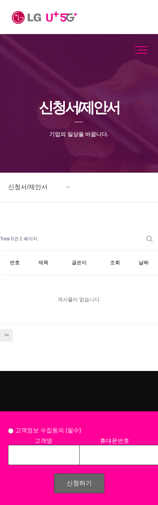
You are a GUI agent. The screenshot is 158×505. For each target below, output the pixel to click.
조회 (115, 263)
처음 (6, 335)
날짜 (144, 263)
